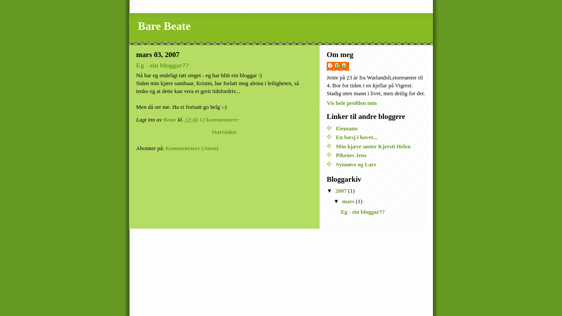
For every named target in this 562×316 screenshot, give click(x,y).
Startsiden (224, 132)
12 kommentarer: (220, 120)
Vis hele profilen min (352, 103)
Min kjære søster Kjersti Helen (373, 147)
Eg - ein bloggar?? (162, 65)
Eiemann (346, 129)
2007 (341, 191)
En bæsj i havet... (356, 137)
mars (349, 201)
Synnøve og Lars (356, 165)
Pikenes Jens (351, 155)
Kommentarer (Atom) (192, 148)
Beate (342, 66)
